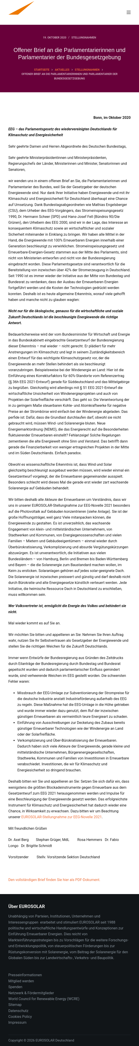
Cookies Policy (20, 1016)
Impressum (17, 1022)
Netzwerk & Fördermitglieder (31, 993)
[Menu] (129, 12)
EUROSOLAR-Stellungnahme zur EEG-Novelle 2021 (61, 817)
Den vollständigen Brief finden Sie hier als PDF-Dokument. (54, 880)
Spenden (15, 987)
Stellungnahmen (83, 37)
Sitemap (15, 1005)
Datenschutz (18, 1011)
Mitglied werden (21, 981)
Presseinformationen (25, 975)
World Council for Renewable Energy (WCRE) (43, 999)
